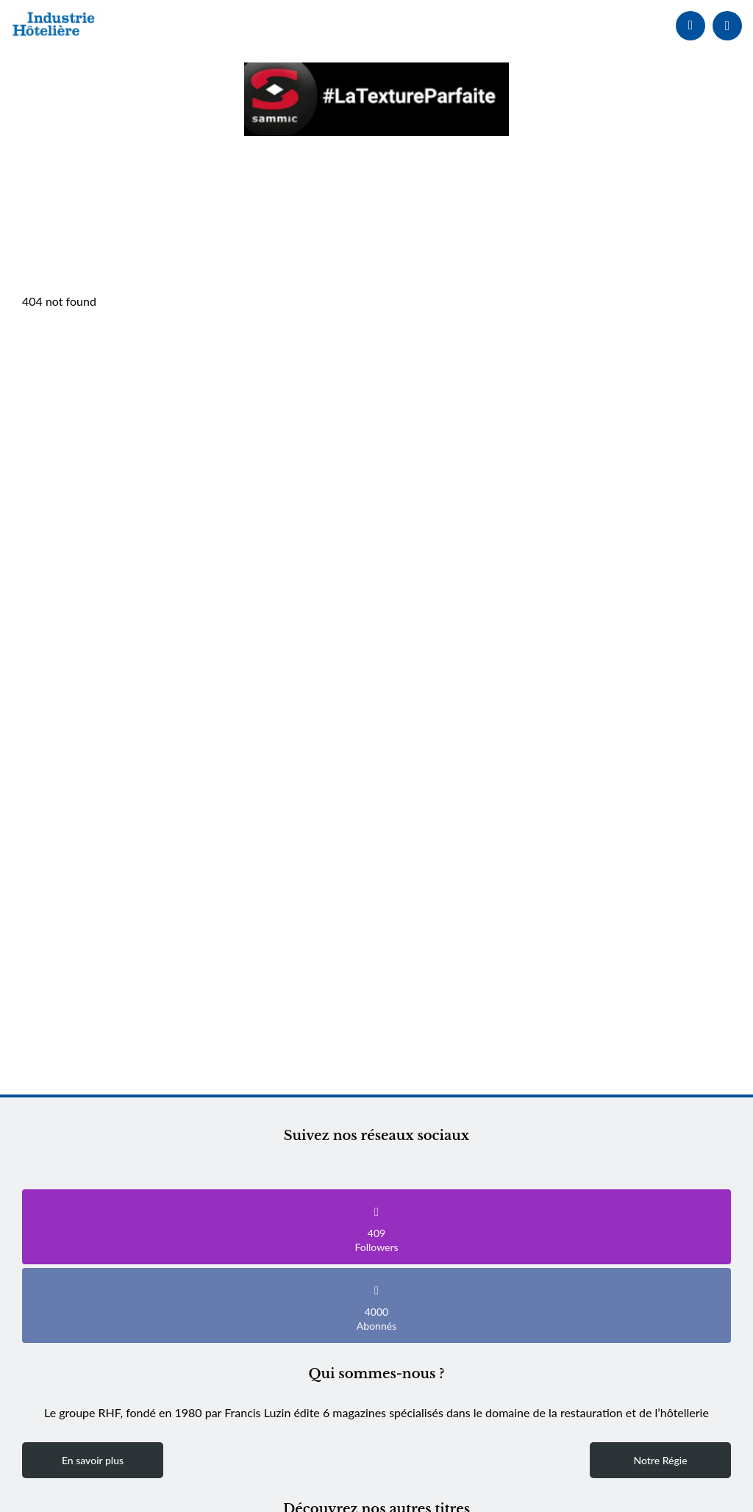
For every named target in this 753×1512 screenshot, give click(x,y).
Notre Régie (660, 1460)
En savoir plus (93, 1460)
